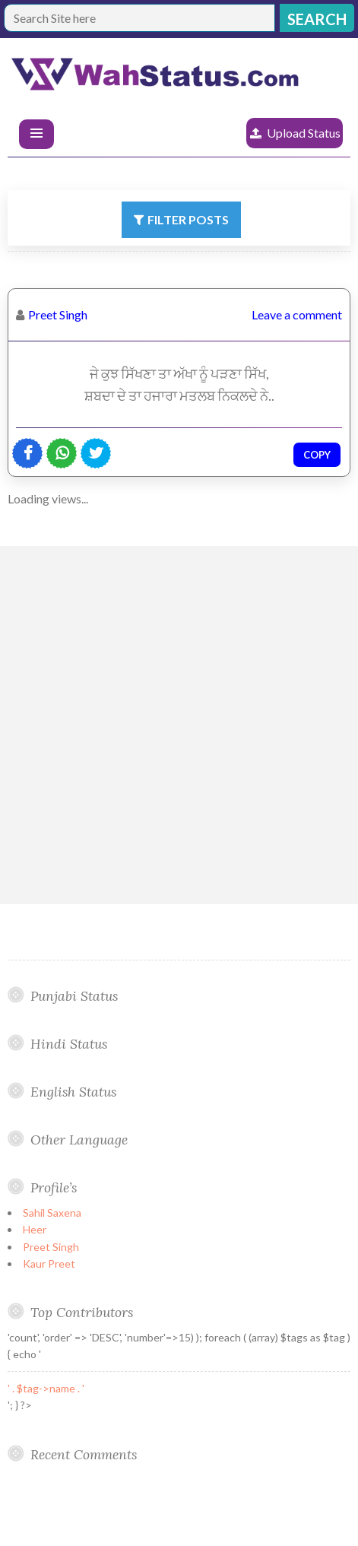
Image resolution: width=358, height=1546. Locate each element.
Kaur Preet (49, 1263)
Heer (34, 1229)
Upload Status (304, 132)
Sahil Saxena (52, 1212)
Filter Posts (188, 219)
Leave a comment (297, 314)
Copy (317, 455)
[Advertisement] (179, 725)
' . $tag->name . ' (46, 1388)
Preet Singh (57, 314)
